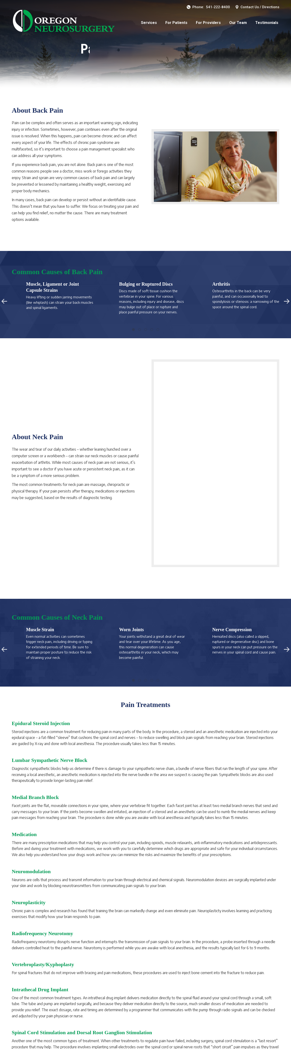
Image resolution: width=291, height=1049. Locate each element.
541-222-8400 (218, 7)
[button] (133, 329)
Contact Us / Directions (257, 7)
